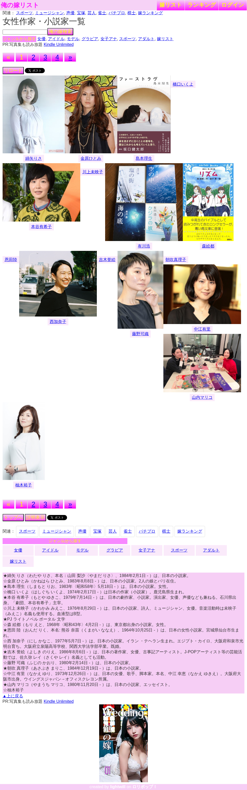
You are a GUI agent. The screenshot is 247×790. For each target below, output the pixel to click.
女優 (41, 39)
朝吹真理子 (175, 259)
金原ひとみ (91, 158)
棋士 (131, 13)
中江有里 (202, 329)
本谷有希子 (41, 226)
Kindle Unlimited (59, 44)
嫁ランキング (150, 13)
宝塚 (81, 13)
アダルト (146, 39)
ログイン (232, 5)
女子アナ (108, 39)
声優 (70, 13)
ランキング (201, 5)
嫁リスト (170, 5)
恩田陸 (11, 259)
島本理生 (144, 158)
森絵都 (208, 246)
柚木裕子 (23, 485)
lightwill (118, 787)
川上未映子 (92, 172)
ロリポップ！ (144, 787)
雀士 (102, 13)
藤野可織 (140, 334)
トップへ (13, 517)
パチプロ (116, 13)
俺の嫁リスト (20, 5)
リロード (13, 70)
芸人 (92, 13)
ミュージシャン (49, 13)
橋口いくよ (183, 84)
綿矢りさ (33, 158)
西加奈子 (58, 321)
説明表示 (35, 517)
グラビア (90, 39)
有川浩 (144, 246)
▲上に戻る (13, 696)
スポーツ (24, 13)
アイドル (56, 39)
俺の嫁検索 (60, 31)
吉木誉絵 (107, 259)
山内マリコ (202, 397)
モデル (73, 39)
